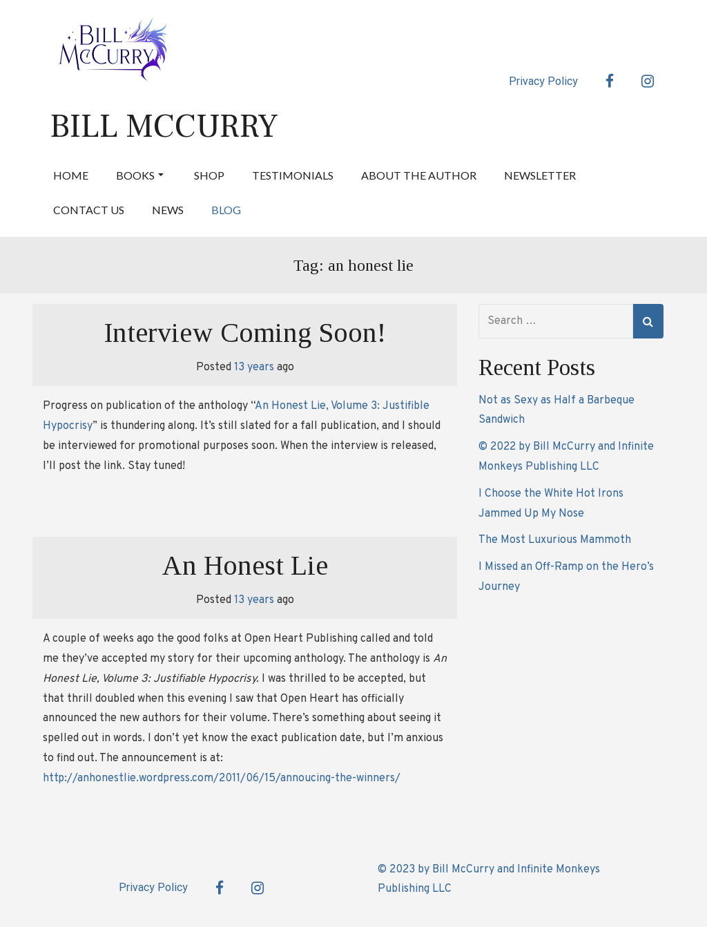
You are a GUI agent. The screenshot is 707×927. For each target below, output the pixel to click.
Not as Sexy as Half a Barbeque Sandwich (556, 411)
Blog (226, 209)
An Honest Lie (245, 565)
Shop (209, 175)
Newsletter (540, 175)
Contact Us (88, 209)
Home (70, 175)
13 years (254, 367)
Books (140, 175)
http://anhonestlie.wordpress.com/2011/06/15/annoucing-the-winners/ (221, 778)
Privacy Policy (543, 81)
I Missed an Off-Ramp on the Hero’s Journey (566, 577)
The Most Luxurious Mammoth (554, 540)
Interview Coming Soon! (245, 332)
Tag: (353, 265)
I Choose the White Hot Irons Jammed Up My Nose (550, 504)
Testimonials (292, 175)
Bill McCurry (164, 126)
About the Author (418, 175)
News (168, 209)
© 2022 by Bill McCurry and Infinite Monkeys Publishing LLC (566, 457)
